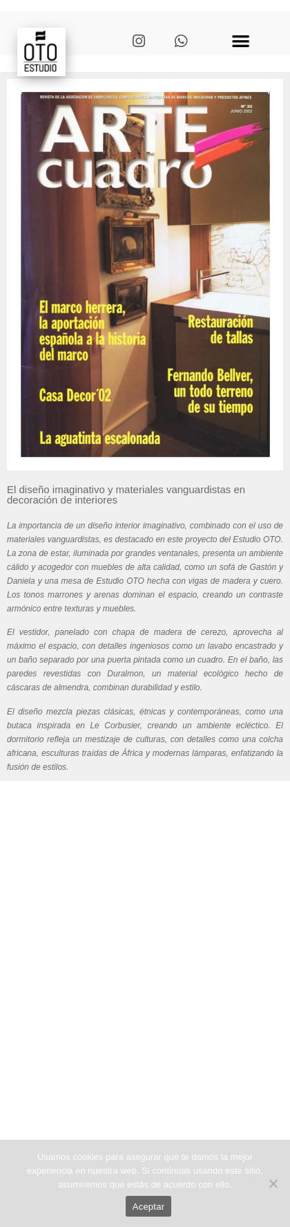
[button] (240, 40)
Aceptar (149, 1206)
